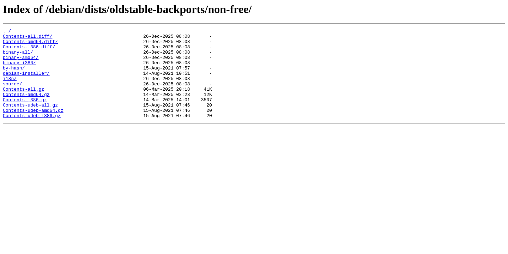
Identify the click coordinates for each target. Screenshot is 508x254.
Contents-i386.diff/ (29, 51)
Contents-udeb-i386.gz (32, 133)
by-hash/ (14, 76)
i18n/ (10, 89)
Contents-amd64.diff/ (30, 44)
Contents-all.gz (23, 101)
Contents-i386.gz (25, 114)
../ (7, 32)
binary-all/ (18, 57)
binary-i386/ (19, 70)
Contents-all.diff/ (27, 38)
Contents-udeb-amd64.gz (33, 127)
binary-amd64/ (20, 63)
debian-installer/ (26, 82)
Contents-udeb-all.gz (30, 120)
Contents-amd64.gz (26, 108)
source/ (12, 95)
